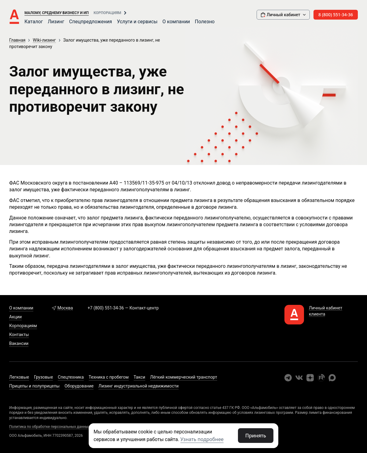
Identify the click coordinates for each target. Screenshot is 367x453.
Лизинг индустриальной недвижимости (138, 386)
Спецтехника (71, 377)
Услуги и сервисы (137, 21)
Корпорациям (107, 13)
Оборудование (79, 386)
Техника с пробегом (109, 377)
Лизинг (56, 21)
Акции (15, 316)
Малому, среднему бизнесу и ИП (56, 13)
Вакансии (18, 343)
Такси (139, 377)
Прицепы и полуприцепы (34, 386)
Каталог (33, 21)
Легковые (19, 377)
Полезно (205, 21)
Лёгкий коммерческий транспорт (183, 377)
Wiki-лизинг (44, 40)
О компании (176, 21)
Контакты (19, 334)
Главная (17, 40)
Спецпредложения (90, 21)
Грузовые (43, 377)
